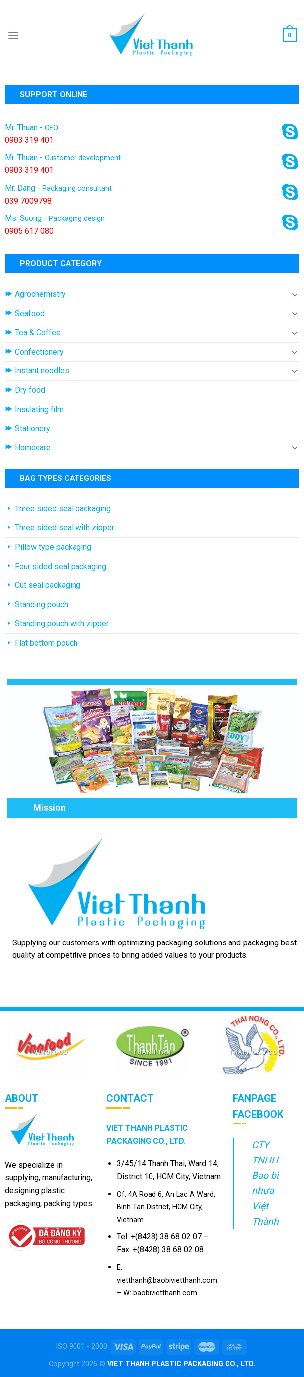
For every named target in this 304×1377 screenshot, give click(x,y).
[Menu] (13, 35)
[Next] (273, 736)
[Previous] (31, 736)
